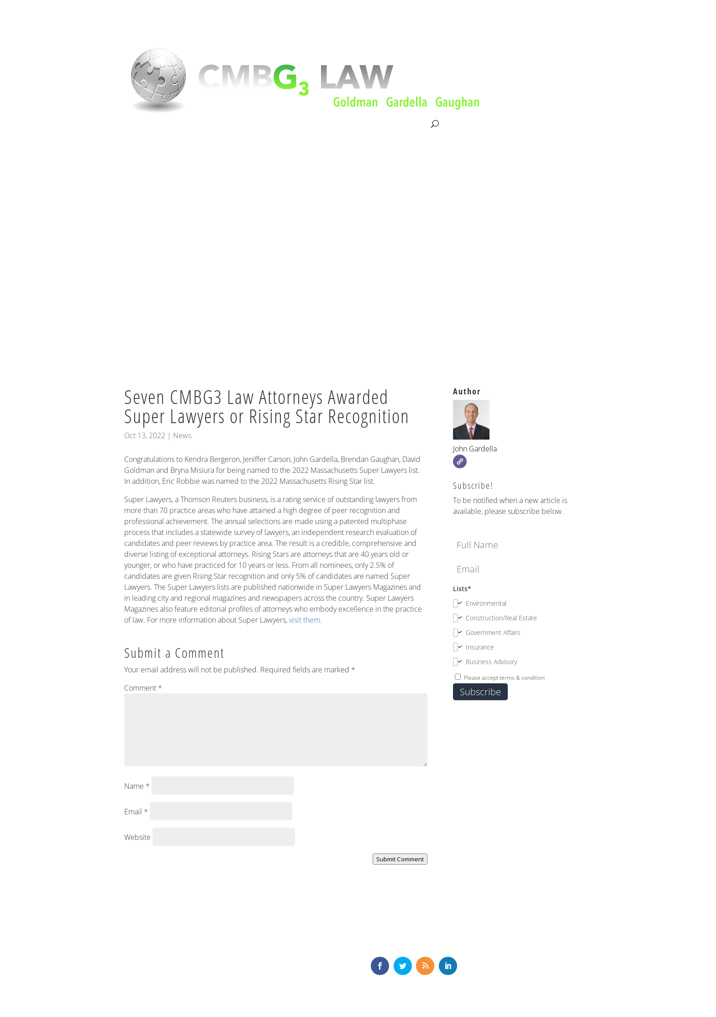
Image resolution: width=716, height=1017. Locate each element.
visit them (304, 620)
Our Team (286, 124)
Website (137, 837)
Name (137, 786)
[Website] (460, 461)
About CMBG (144, 125)
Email (136, 812)
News (182, 435)
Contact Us (410, 124)
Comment (143, 688)
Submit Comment (400, 859)
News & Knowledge (347, 124)
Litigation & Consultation (218, 124)
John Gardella (475, 449)
